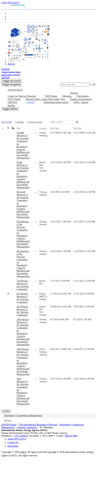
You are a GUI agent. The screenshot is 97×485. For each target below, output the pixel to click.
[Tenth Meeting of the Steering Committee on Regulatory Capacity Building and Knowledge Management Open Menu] (36, 162)
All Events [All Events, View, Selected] (6, 122)
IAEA (4, 2)
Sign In (11, 64)
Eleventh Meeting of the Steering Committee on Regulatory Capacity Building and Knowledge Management (23, 204)
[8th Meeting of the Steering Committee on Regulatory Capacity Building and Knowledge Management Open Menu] (36, 251)
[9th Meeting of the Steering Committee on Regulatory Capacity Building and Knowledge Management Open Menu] (36, 222)
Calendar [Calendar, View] (19, 122)
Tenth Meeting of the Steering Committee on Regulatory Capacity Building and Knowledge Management (23, 175)
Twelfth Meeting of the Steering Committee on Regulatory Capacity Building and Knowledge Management (23, 145)
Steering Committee (27, 427)
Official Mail (70, 435)
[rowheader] (3, 145)
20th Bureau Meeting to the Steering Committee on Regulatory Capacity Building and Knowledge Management (23, 332)
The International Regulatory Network (38, 424)
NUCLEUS (13, 2)
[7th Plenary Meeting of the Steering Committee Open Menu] (36, 281)
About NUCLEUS (16, 439)
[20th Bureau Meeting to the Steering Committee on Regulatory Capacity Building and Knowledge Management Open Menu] (36, 320)
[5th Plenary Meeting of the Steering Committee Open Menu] (36, 307)
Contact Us (13, 442)
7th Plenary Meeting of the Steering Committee (23, 285)
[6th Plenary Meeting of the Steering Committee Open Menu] (36, 294)
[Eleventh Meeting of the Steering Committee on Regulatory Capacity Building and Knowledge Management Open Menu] (36, 192)
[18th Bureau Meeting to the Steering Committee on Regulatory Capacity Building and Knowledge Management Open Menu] (36, 349)
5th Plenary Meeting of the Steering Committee (23, 310)
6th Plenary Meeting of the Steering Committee (23, 297)
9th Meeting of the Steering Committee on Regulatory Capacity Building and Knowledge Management (23, 234)
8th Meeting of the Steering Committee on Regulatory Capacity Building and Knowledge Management (23, 264)
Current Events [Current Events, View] (34, 122)
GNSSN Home (8, 424)
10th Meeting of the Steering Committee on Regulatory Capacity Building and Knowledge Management (23, 391)
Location (43, 128)
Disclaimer (12, 446)
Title (18, 128)
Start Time (54, 128)
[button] (90, 84)
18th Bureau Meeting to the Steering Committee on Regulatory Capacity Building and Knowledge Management (23, 361)
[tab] (7, 6)
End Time (77, 128)
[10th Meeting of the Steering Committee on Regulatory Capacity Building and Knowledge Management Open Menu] (36, 379)
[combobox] (75, 84)
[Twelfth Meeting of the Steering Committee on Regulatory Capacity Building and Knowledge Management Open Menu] (36, 133)
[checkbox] (3, 128)
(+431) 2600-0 (20, 435)
